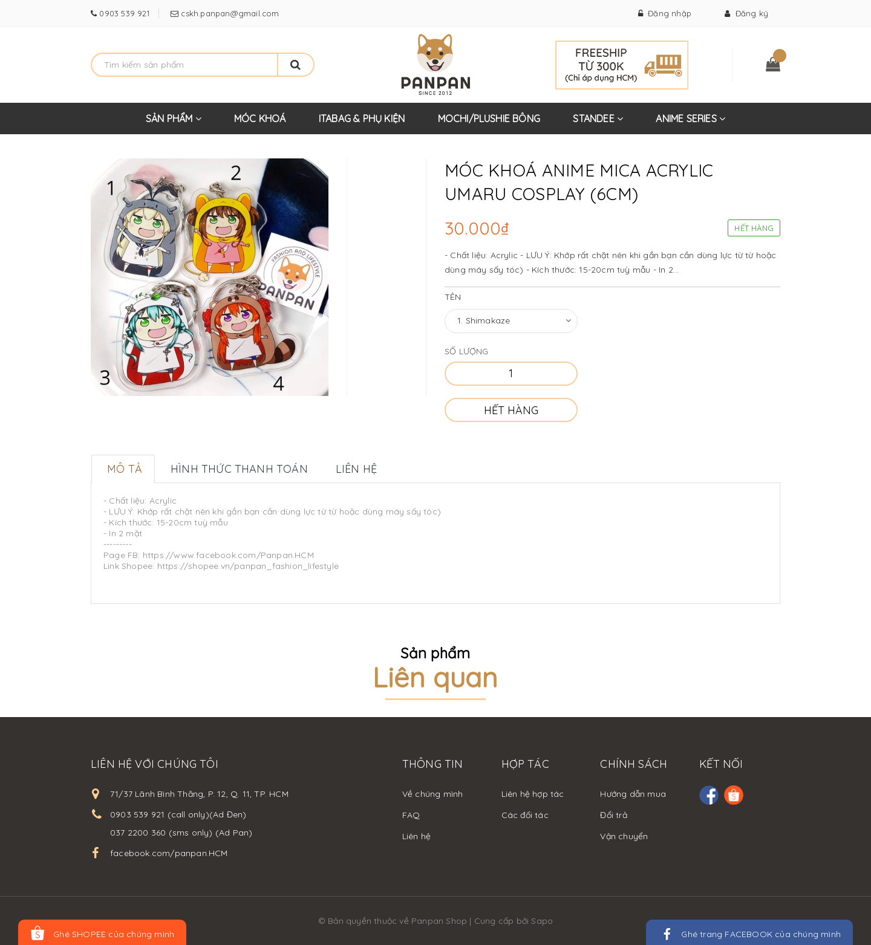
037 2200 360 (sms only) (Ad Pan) (181, 832)
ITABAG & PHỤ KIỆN (362, 118)
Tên (453, 296)
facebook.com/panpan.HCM (169, 853)
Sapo (542, 920)
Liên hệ (416, 836)
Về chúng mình (432, 793)
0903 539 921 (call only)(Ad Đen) (178, 814)
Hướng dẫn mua (633, 793)
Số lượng (467, 351)
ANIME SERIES (690, 123)
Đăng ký (746, 13)
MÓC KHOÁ (260, 118)
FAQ (411, 815)
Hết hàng (511, 410)
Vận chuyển (624, 836)
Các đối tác (525, 815)
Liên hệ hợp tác (532, 793)
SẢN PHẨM (173, 123)
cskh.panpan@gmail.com (228, 13)
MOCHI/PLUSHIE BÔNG (489, 118)
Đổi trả (613, 815)
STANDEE (598, 123)
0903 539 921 (123, 13)
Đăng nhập (664, 13)
